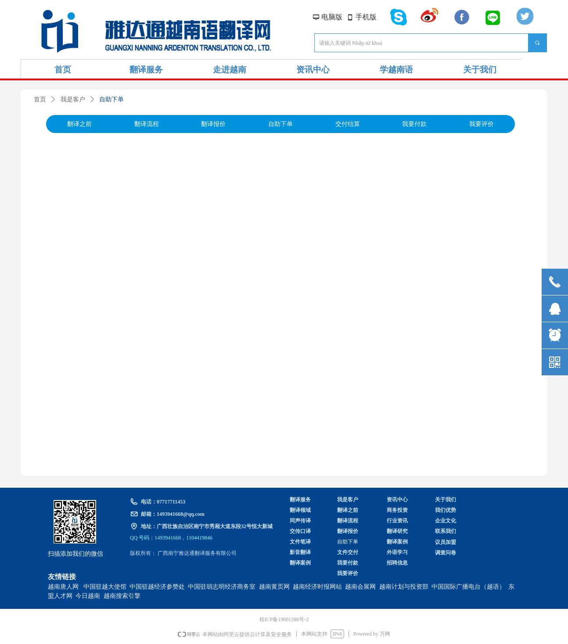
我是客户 (73, 99)
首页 (40, 99)
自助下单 (111, 99)
